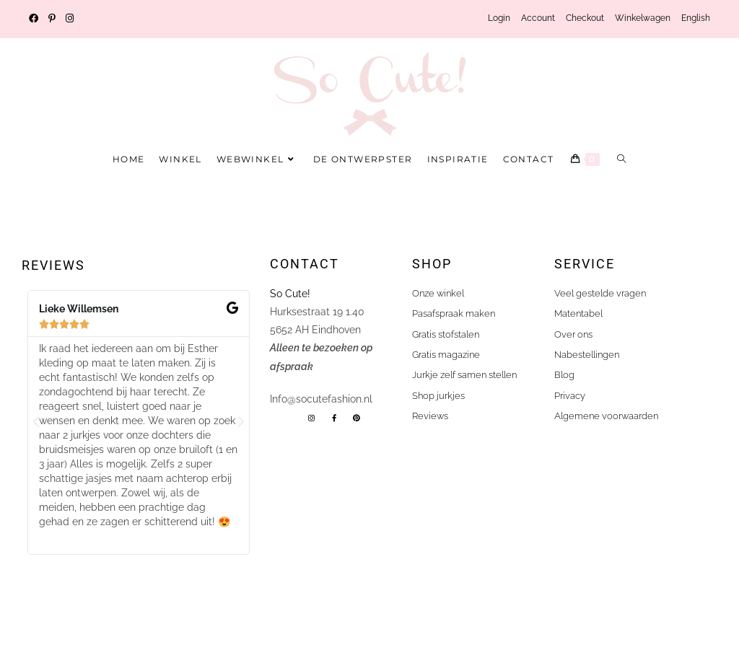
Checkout (585, 18)
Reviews (53, 265)
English (695, 18)
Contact (304, 263)
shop (432, 263)
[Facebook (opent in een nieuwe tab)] (36, 19)
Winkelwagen (642, 18)
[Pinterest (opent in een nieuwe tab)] (52, 19)
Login (499, 18)
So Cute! (291, 293)
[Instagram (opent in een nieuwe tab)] (70, 19)
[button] (36, 422)
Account (538, 18)
